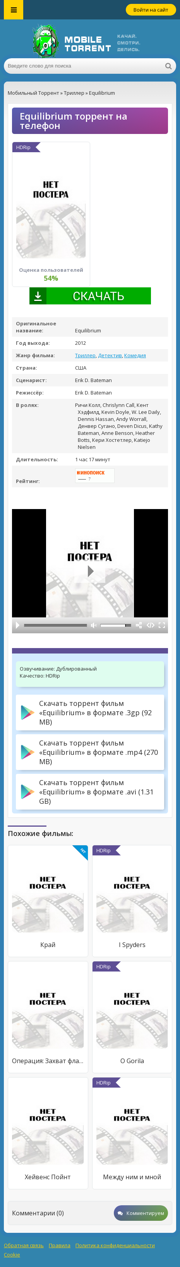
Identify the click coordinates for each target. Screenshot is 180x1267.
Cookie (12, 1254)
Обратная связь (24, 1245)
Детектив (110, 355)
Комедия (135, 355)
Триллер (85, 355)
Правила (59, 1245)
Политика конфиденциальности (115, 1245)
